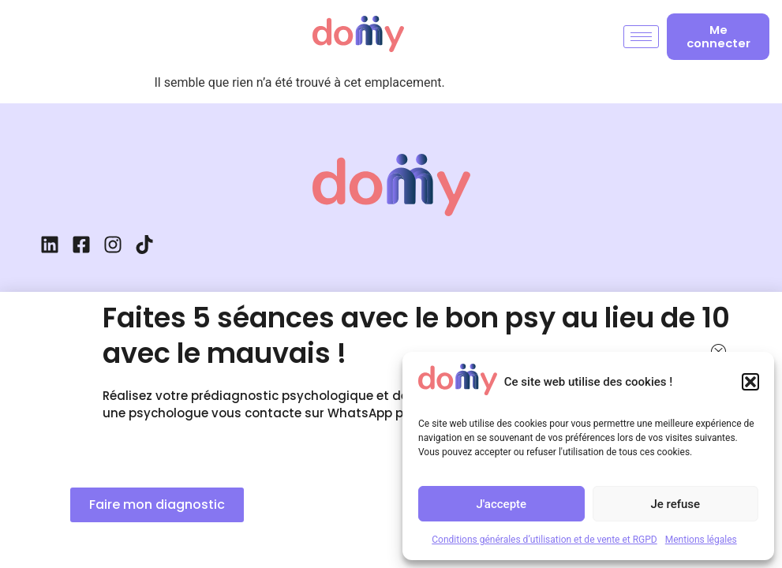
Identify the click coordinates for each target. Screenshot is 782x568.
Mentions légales (701, 539)
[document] (391, 284)
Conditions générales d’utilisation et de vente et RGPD (544, 539)
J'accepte (501, 504)
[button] (750, 382)
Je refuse (675, 504)
